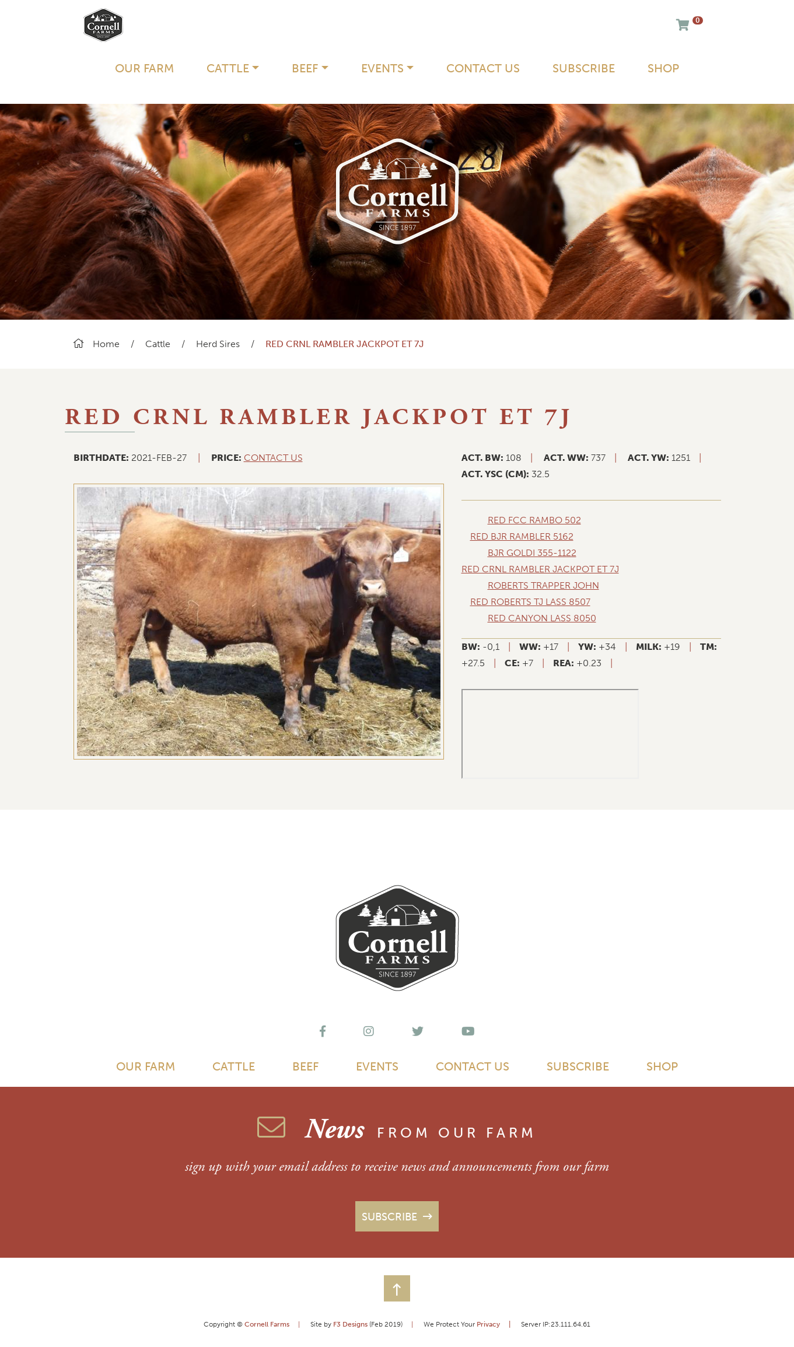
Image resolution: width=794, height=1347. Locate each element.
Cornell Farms (266, 1324)
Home (97, 343)
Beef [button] (305, 68)
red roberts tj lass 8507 (530, 601)
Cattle (159, 343)
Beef (305, 1066)
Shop (663, 68)
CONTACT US (273, 457)
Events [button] (382, 68)
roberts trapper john (543, 585)
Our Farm (144, 68)
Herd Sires (218, 343)
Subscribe (583, 68)
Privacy (498, 1324)
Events (377, 1066)
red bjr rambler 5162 (521, 536)
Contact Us (483, 68)
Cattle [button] (228, 68)
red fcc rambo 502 (534, 520)
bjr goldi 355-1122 (532, 552)
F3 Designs (350, 1324)
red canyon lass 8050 (542, 618)
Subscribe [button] (391, 1216)
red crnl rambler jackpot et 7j (540, 569)
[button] (397, 1288)
